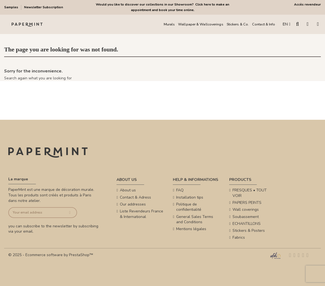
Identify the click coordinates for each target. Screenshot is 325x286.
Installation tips (189, 197)
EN (286, 24)
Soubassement (245, 216)
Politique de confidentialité (188, 207)
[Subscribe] (69, 212)
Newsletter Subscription (43, 7)
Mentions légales (191, 229)
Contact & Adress (135, 197)
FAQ (180, 190)
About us (128, 190)
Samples (11, 7)
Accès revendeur (307, 4)
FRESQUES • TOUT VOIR (249, 193)
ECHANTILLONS (246, 223)
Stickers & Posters (248, 230)
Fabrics (238, 237)
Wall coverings (245, 209)
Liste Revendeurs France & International (141, 214)
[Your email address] (36, 212)
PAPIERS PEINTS (246, 202)
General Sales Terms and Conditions (194, 219)
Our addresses (133, 204)
